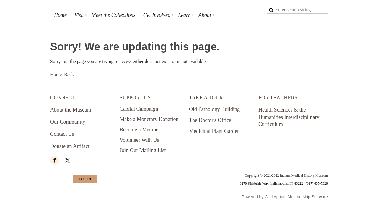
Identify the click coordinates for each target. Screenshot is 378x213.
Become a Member (140, 130)
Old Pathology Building (214, 109)
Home (56, 74)
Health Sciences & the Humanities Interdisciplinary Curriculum (288, 117)
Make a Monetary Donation (149, 119)
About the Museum (70, 110)
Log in (85, 179)
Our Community (67, 122)
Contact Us (62, 134)
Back (69, 74)
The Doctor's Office (210, 120)
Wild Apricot (275, 196)
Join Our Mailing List (143, 150)
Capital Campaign (139, 109)
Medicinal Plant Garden (214, 131)
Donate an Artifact (69, 146)
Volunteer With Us (139, 140)
